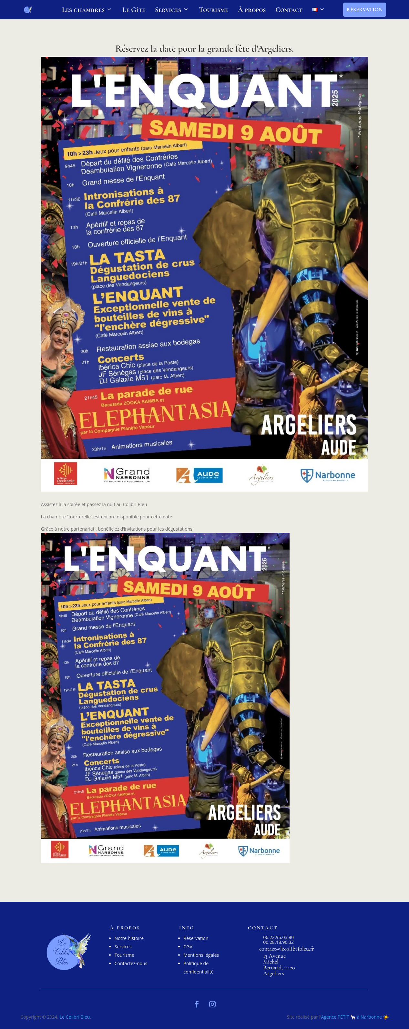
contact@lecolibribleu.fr (286, 948)
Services (172, 9)
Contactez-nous (131, 963)
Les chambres (87, 9)
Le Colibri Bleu (75, 1017)
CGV (188, 947)
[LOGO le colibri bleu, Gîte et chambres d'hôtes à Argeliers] (27, 9)
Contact (288, 9)
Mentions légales (201, 955)
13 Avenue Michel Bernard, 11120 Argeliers (279, 964)
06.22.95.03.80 (278, 937)
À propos (252, 9)
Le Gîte (133, 9)
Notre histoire (129, 938)
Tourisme (213, 9)
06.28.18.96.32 (278, 942)
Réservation (364, 9)
